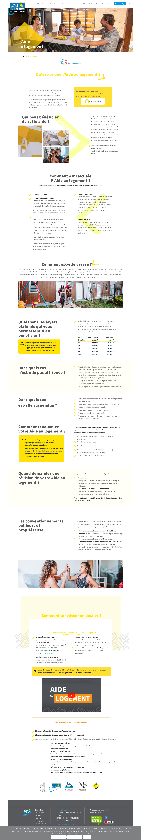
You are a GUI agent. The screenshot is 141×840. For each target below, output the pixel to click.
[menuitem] (37, 4)
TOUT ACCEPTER (58, 837)
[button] (71, 695)
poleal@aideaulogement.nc (50, 650)
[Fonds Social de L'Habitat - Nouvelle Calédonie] (16, 7)
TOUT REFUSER (74, 837)
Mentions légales (39, 821)
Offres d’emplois (39, 815)
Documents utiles (40, 813)
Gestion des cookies (40, 824)
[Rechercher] (129, 4)
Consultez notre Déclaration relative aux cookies (63, 834)
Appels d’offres (39, 818)
